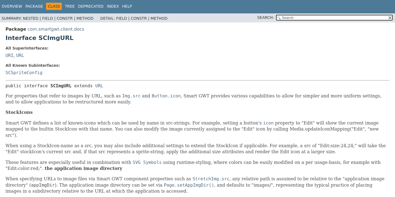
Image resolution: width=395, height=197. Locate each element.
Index (113, 6)
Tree (70, 6)
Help (127, 6)
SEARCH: (265, 17)
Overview (12, 6)
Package (34, 6)
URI (9, 55)
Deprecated (90, 6)
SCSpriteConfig (24, 72)
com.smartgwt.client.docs (55, 29)
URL (20, 55)
